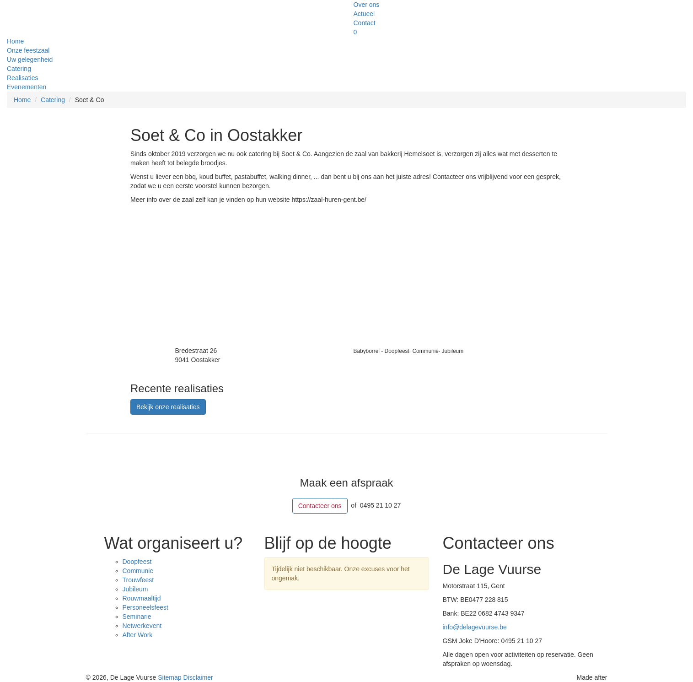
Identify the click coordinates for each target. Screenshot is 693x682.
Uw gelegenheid (30, 59)
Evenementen (26, 87)
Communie (138, 570)
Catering (19, 68)
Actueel (364, 13)
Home (15, 41)
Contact (365, 23)
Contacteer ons (320, 505)
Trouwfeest (138, 580)
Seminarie (137, 616)
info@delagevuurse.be (475, 627)
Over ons (367, 4)
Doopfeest (137, 561)
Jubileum (135, 589)
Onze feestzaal (28, 50)
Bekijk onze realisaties (168, 407)
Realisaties (22, 77)
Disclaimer (198, 677)
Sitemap (170, 677)
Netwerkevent (142, 625)
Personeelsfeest (145, 607)
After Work (138, 635)
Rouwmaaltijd (142, 598)
